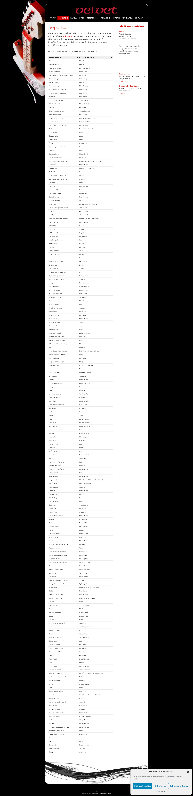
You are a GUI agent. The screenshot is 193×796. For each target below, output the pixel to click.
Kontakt (139, 18)
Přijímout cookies (142, 786)
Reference (91, 18)
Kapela (73, 18)
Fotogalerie (104, 18)
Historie (116, 18)
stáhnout (67, 36)
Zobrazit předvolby (179, 786)
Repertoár (63, 18)
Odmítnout (160, 786)
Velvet (53, 18)
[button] (188, 772)
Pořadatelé (127, 18)
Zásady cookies (160, 791)
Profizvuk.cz (124, 81)
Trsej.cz (122, 93)
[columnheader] (63, 57)
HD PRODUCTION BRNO (103, 794)
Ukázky (82, 18)
